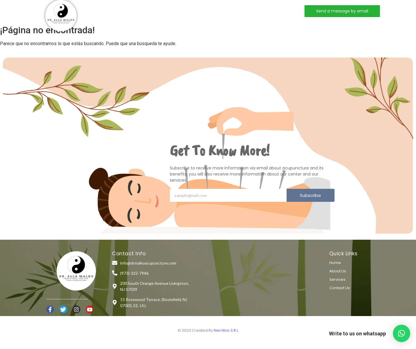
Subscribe (310, 195)
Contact (210, 11)
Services (178, 11)
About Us (337, 271)
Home (122, 11)
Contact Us (339, 288)
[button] (401, 333)
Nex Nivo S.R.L (226, 330)
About (149, 11)
